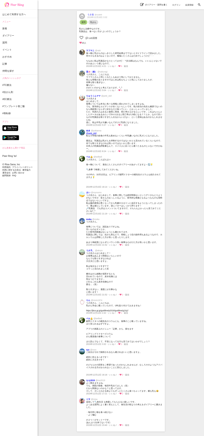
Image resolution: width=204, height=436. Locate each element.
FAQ (14, 175)
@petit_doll (91, 133)
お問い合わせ (18, 173)
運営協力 (26, 170)
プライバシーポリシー (22, 167)
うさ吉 (94, 14)
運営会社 (6, 173)
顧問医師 (6, 175)
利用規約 (6, 167)
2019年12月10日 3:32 (97, 17)
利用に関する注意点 (11, 170)
